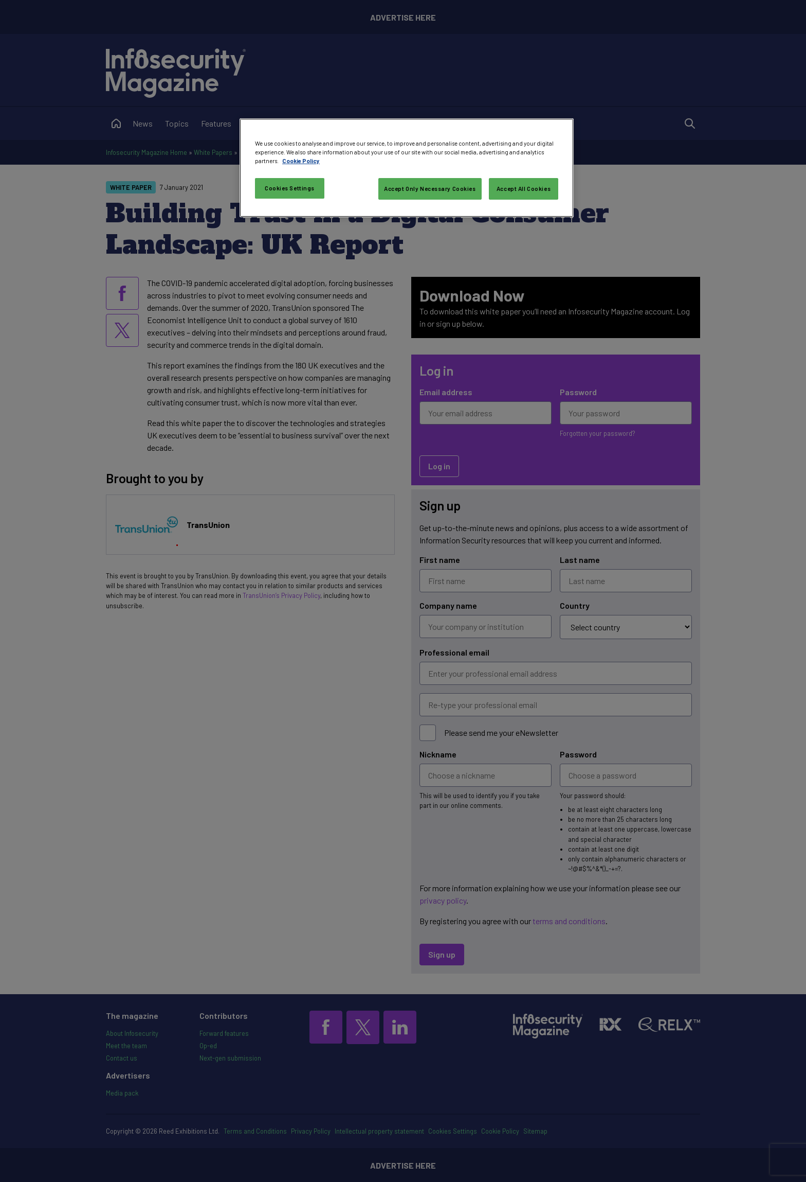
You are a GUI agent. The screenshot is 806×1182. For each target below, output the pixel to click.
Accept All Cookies (524, 188)
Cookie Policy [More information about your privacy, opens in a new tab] (301, 160)
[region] (407, 167)
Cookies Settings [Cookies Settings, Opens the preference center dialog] (290, 188)
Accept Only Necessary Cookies (430, 188)
